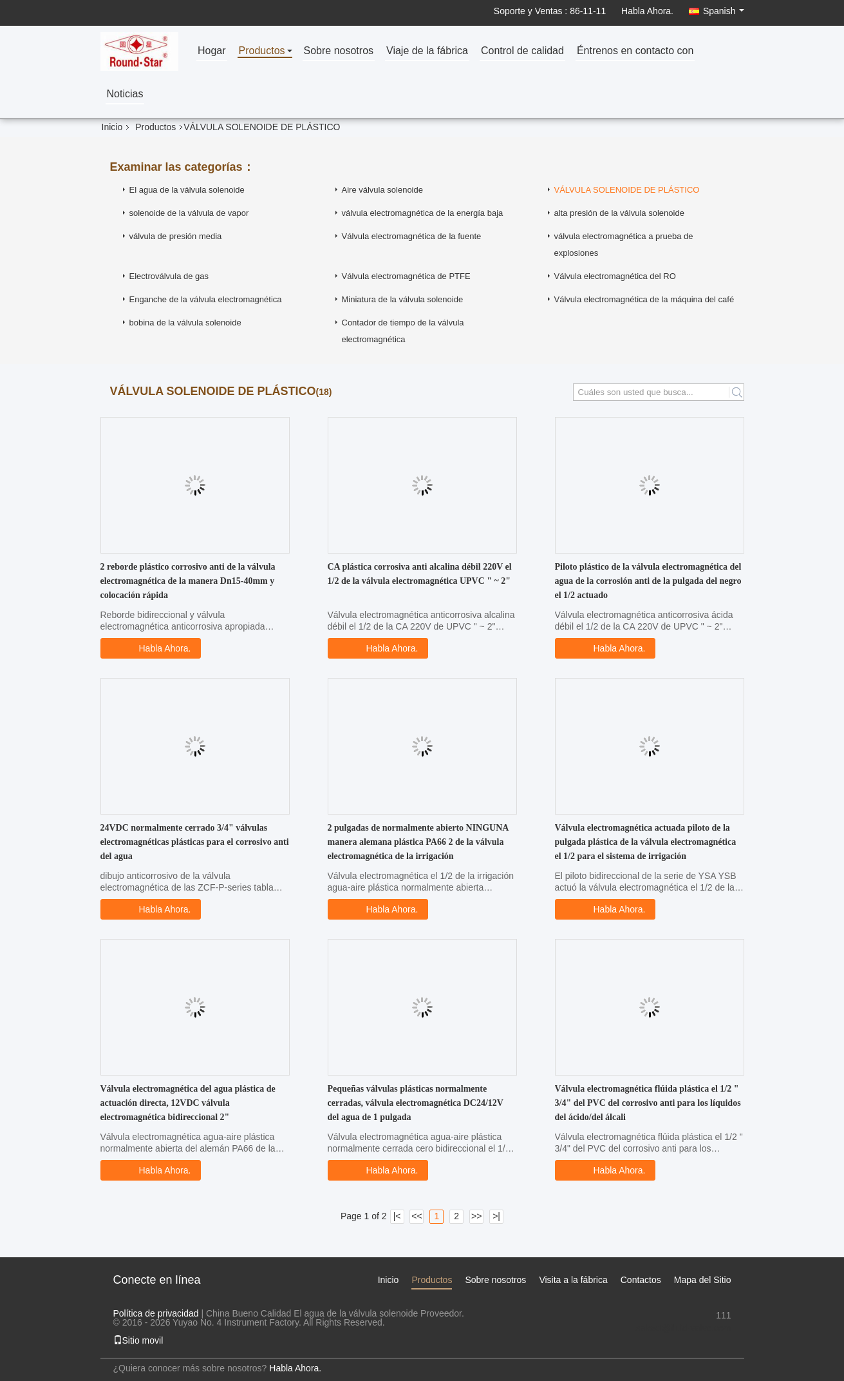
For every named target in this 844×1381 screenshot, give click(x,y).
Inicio (112, 126)
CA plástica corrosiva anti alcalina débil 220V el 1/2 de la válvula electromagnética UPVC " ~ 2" (420, 574)
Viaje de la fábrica (427, 51)
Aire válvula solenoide (382, 190)
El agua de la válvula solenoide (187, 190)
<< (416, 1216)
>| (496, 1216)
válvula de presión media (175, 236)
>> (476, 1216)
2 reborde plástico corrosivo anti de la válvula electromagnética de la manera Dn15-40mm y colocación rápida (188, 581)
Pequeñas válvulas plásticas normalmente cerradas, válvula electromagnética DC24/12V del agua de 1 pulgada (415, 1103)
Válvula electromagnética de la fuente (412, 236)
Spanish (723, 11)
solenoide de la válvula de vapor (189, 213)
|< (397, 1216)
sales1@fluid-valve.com (683, 1328)
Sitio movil (138, 1340)
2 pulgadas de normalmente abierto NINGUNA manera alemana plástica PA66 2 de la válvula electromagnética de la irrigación (418, 842)
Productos (262, 51)
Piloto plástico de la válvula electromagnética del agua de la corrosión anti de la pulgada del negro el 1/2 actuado (648, 581)
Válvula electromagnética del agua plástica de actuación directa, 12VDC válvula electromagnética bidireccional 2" (188, 1103)
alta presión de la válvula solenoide (619, 213)
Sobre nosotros (339, 51)
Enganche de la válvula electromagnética (205, 299)
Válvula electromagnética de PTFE (406, 276)
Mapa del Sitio (702, 1280)
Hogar (212, 51)
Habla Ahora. (647, 11)
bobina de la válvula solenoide (185, 322)
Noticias (125, 94)
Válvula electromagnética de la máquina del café (644, 299)
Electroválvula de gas (169, 276)
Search (736, 392)
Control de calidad (522, 51)
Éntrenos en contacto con (635, 51)
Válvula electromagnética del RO (615, 276)
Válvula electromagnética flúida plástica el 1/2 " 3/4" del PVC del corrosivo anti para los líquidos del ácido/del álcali (648, 1103)
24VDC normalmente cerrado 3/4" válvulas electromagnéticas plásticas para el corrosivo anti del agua (194, 842)
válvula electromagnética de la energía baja (422, 213)
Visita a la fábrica (573, 1280)
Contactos (641, 1280)
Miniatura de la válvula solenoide (403, 299)
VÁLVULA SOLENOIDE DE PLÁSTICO (627, 190)
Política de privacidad (156, 1313)
